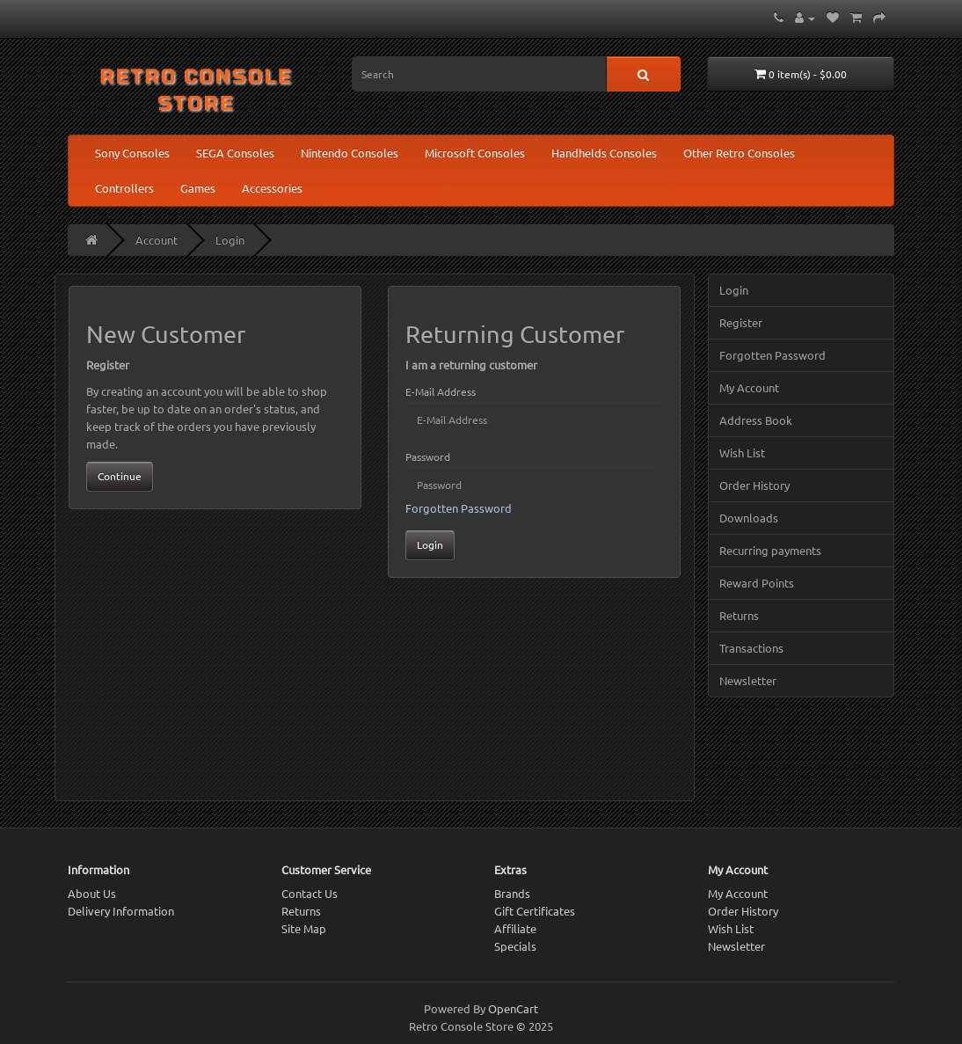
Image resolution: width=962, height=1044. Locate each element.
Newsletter (747, 680)
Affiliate (515, 928)
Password (427, 456)
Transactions (751, 647)
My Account (749, 387)
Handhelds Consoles (604, 152)
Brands (512, 893)
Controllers (124, 187)
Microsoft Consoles (475, 152)
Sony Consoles (132, 152)
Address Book (755, 419)
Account (156, 239)
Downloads (748, 517)
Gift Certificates (534, 910)
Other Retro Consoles (739, 152)
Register (740, 322)
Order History (754, 485)
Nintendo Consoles (349, 152)
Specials (515, 945)
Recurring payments (770, 550)
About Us (92, 893)
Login (229, 239)
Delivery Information (121, 910)
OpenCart (513, 1008)
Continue (120, 476)
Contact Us (309, 893)
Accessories (272, 187)
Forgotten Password (458, 507)
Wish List (742, 452)
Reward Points (756, 582)
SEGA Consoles (235, 152)
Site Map (303, 928)
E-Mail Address (440, 391)
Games (197, 187)
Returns (739, 615)
